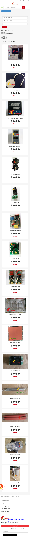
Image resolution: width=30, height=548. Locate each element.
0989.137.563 (15, 522)
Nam (4, 535)
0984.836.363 (8, 522)
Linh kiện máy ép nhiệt (21, 13)
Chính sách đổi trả (4, 509)
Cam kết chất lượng (5, 511)
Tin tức (2, 502)
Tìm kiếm (5, 27)
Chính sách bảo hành (5, 508)
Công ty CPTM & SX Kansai (10, 497)
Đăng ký (27, 0)
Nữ (8, 535)
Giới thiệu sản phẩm (5, 500)
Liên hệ (2, 503)
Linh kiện (14, 13)
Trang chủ (3, 13)
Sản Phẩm (9, 13)
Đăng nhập (22, 0)
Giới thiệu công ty (4, 499)
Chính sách (5, 506)
